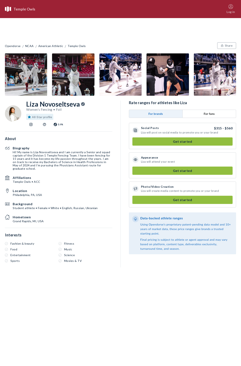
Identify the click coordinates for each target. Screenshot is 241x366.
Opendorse (13, 46)
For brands (155, 113)
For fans (209, 113)
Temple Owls (77, 46)
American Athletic (50, 46)
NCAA (29, 46)
